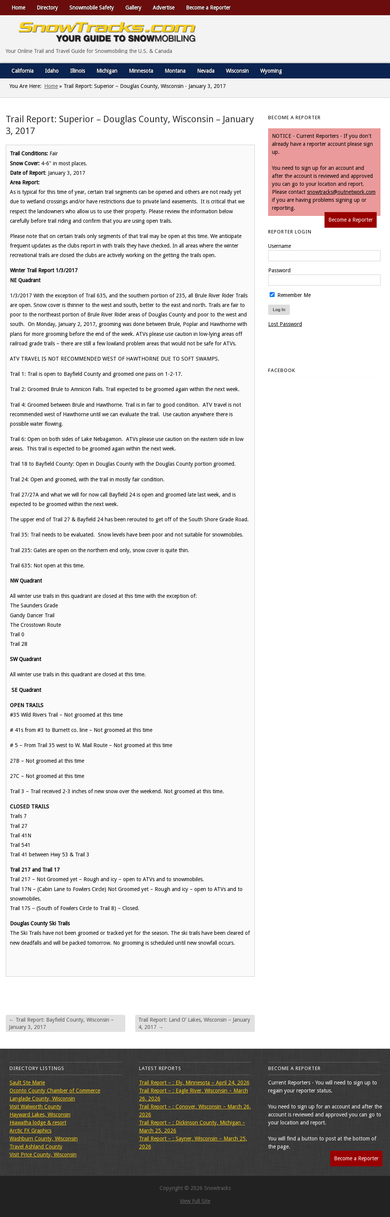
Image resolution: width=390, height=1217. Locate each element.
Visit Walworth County (35, 1107)
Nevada (205, 71)
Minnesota (141, 71)
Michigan (106, 71)
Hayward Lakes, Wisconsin (40, 1115)
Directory (47, 8)
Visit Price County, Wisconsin (43, 1155)
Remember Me (290, 295)
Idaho (52, 71)
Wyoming (271, 71)
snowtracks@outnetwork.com (341, 192)
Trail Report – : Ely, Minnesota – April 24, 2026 (194, 1083)
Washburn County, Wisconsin (44, 1139)
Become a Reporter (208, 8)
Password (279, 270)
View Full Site (195, 1201)
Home (18, 8)
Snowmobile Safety (91, 8)
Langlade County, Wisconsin (42, 1099)
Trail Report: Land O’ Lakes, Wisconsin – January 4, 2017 (194, 1023)
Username (279, 246)
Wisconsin (237, 71)
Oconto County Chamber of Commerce (55, 1091)
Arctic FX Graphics (30, 1131)
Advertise (163, 8)
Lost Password (285, 324)
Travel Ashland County (36, 1147)
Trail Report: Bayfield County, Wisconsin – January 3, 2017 (61, 1023)
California (22, 71)
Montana (175, 71)
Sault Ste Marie (27, 1083)
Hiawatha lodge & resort (38, 1123)
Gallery (133, 8)
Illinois (77, 71)
